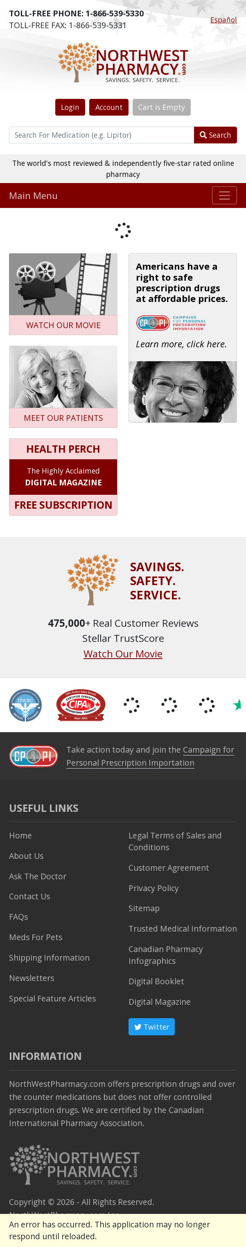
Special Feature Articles (52, 998)
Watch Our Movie (123, 653)
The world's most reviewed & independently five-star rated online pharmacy (123, 168)
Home (20, 835)
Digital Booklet (156, 981)
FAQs (18, 916)
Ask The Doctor (37, 876)
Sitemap (144, 908)
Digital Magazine (160, 1001)
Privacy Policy (154, 888)
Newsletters (31, 977)
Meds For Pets (35, 937)
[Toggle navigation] (224, 195)
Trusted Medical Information (183, 928)
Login (70, 107)
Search (215, 135)
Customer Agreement (169, 867)
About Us (26, 855)
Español (223, 20)
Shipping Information (49, 957)
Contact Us (29, 896)
